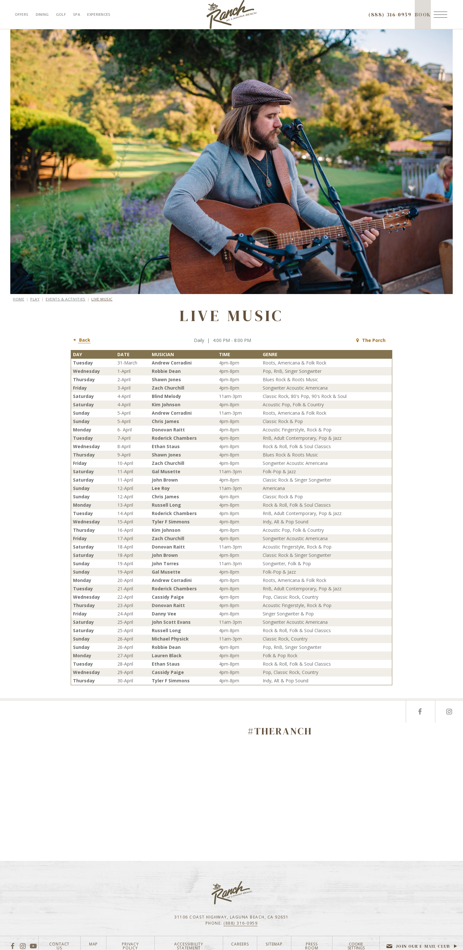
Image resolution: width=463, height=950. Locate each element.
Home (18, 299)
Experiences (98, 14)
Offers (22, 14)
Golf (61, 14)
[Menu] (440, 14)
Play (35, 299)
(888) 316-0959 (240, 923)
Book (423, 20)
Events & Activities (66, 299)
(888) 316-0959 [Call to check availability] (390, 14)
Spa (76, 14)
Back (80, 340)
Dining (42, 14)
